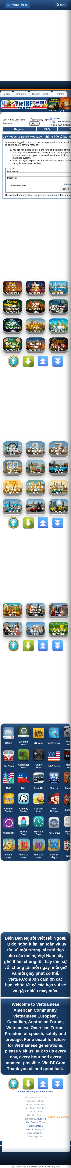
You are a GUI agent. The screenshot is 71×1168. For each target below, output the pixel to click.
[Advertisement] (35, 45)
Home (61, 4)
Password (7, 123)
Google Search (40, 94)
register (53, 195)
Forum (6, 94)
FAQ (47, 129)
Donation (21, 94)
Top (51, 1091)
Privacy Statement (37, 1091)
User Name (8, 119)
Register (59, 94)
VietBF (56, 118)
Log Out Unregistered (58, 1117)
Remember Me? (39, 120)
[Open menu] (17, 4)
